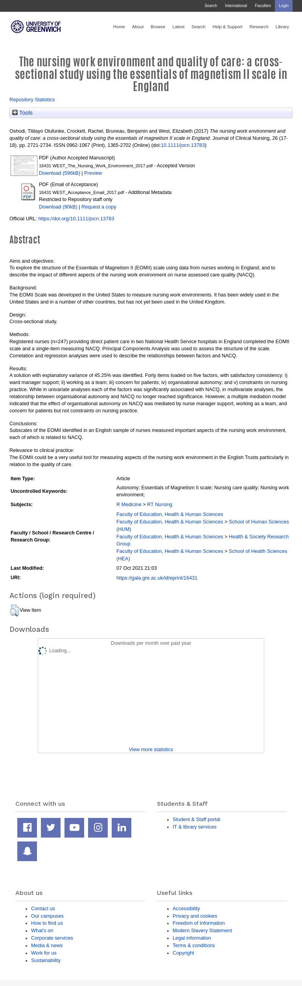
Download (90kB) (58, 207)
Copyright (183, 953)
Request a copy (98, 207)
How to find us (47, 923)
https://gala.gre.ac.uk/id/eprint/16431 (156, 578)
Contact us (43, 908)
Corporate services (52, 938)
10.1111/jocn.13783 (183, 145)
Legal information (192, 938)
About (138, 26)
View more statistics (151, 749)
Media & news (47, 945)
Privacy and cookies (195, 916)
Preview (93, 173)
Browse (158, 26)
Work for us (44, 953)
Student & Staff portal (196, 819)
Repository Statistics (32, 99)
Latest (178, 26)
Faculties (263, 6)
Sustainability (46, 960)
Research (259, 26)
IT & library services (195, 827)
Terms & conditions (194, 945)
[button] (14, 610)
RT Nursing (159, 504)
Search (210, 6)
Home (119, 26)
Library (282, 26)
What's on (42, 930)
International (236, 6)
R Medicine (129, 504)
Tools (22, 113)
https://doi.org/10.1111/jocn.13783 (76, 218)
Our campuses (47, 916)
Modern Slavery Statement (202, 930)
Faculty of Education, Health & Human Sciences (169, 514)
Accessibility (186, 908)
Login (284, 6)
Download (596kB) (59, 173)
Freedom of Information (199, 923)
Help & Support (228, 26)
